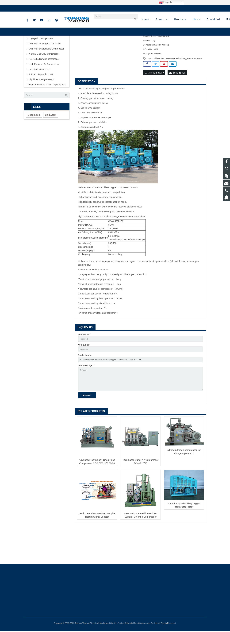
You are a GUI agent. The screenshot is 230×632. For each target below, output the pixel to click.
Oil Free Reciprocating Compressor (46, 78)
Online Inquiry (154, 103)
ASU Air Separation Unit (41, 104)
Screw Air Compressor (40, 63)
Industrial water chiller (39, 99)
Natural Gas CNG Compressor (44, 84)
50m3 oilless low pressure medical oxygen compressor (175, 88)
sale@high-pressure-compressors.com (69, 8)
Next (135, 53)
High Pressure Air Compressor (44, 94)
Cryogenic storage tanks (41, 68)
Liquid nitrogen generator (41, 109)
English (165, 2)
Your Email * (84, 376)
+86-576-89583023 (35, 8)
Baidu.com (50, 144)
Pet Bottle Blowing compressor (44, 89)
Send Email (177, 103)
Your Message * (86, 398)
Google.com (34, 144)
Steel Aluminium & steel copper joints (47, 114)
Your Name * (84, 365)
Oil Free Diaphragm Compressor (45, 73)
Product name (85, 387)
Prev (79, 53)
